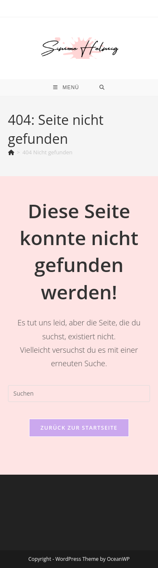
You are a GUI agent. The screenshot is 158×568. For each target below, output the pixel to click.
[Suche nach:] (102, 87)
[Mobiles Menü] (66, 87)
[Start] (11, 152)
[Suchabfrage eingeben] (79, 393)
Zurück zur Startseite (79, 427)
